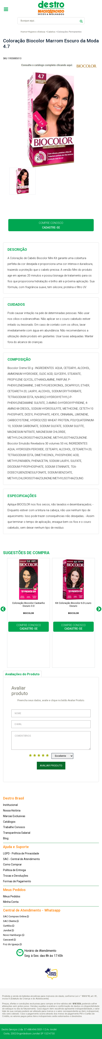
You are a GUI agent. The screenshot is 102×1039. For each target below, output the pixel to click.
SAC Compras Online (16, 916)
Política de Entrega (14, 870)
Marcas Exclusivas (14, 816)
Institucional (10, 804)
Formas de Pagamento (17, 881)
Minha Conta (11, 901)
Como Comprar (12, 864)
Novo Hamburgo (13, 935)
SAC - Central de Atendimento (21, 859)
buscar (81, 20)
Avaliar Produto (51, 765)
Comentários (51, 740)
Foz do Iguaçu (12, 944)
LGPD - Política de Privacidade (21, 853)
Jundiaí (8, 930)
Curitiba (8, 925)
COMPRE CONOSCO (51, 225)
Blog (5, 838)
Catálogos (9, 821)
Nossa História (11, 810)
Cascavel (9, 939)
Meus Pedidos (11, 896)
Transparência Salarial (16, 832)
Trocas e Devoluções (15, 875)
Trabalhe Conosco (14, 827)
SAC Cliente (11, 921)
